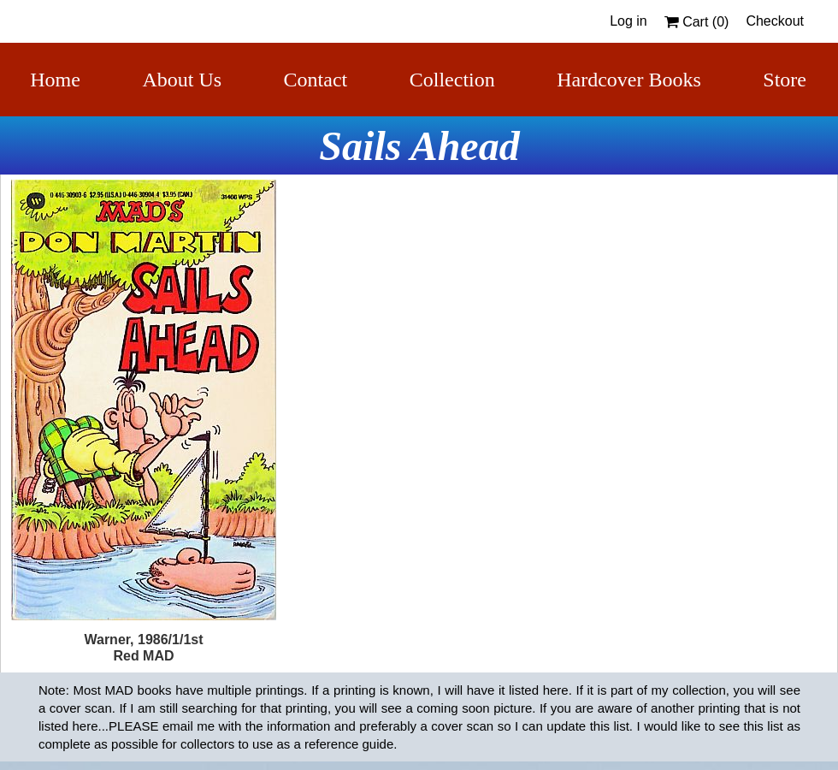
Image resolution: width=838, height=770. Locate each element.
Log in (628, 21)
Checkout (775, 21)
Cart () (696, 22)
